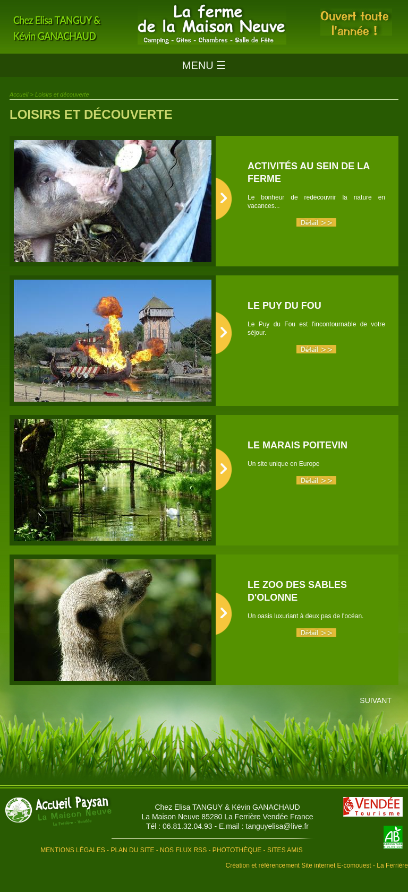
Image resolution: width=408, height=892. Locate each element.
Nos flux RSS (183, 850)
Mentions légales (72, 850)
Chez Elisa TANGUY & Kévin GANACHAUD (227, 807)
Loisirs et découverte (62, 94)
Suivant (376, 700)
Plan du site (132, 850)
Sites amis (285, 850)
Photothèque (236, 850)
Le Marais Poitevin (297, 445)
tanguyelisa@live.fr (277, 826)
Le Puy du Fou (284, 305)
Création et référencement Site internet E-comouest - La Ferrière (317, 865)
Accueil (19, 94)
